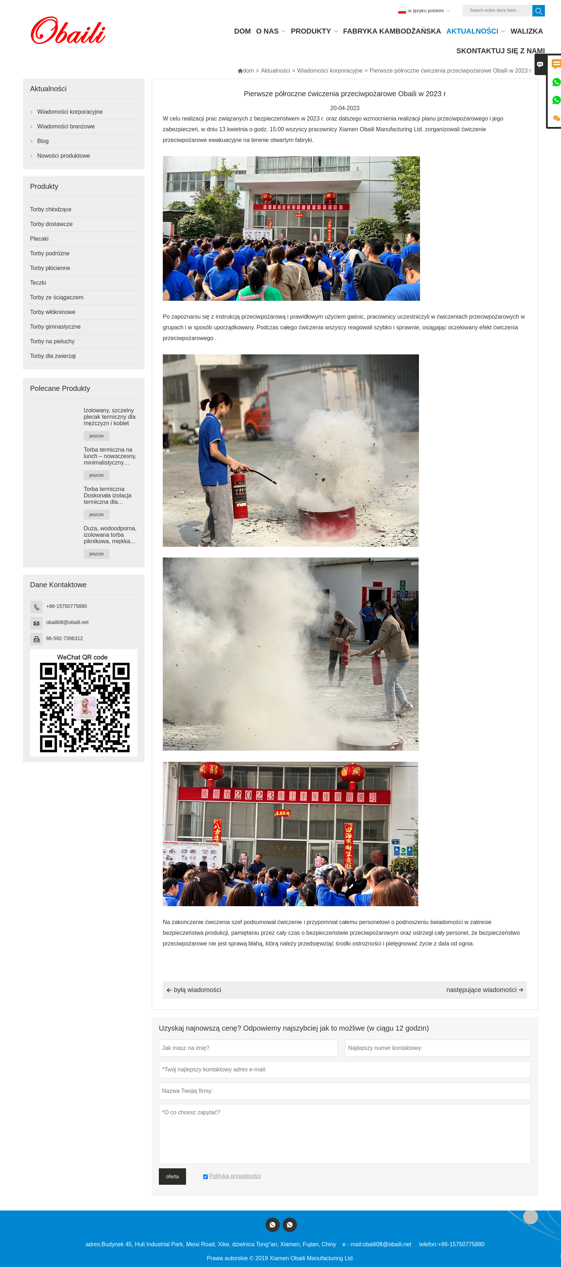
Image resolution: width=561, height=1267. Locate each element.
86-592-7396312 (64, 638)
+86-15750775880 (66, 606)
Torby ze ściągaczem (56, 297)
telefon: (428, 1244)
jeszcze (96, 435)
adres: (93, 1244)
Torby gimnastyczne (55, 327)
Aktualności (275, 71)
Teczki (38, 283)
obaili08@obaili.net (67, 622)
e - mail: (352, 1244)
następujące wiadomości (485, 990)
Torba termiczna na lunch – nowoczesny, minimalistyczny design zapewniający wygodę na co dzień (110, 456)
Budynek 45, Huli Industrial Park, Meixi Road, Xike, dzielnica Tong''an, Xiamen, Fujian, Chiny (219, 1244)
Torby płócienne (50, 268)
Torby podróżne (49, 253)
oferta (172, 1176)
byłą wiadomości (193, 990)
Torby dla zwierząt (53, 356)
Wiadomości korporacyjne (329, 71)
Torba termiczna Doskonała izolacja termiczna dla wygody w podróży (107, 495)
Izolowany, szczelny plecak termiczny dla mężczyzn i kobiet (110, 416)
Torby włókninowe (52, 312)
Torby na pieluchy (52, 341)
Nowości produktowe (63, 156)
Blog (43, 141)
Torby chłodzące (51, 209)
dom (245, 71)
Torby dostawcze (51, 224)
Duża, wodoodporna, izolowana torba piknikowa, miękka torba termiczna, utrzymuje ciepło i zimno (110, 535)
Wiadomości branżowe (66, 126)
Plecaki (39, 239)
